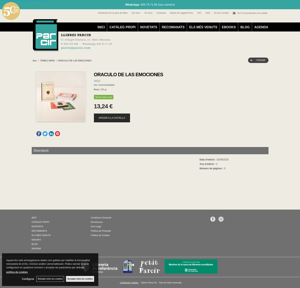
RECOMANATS (173, 27)
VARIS (97, 80)
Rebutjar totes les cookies (50, 279)
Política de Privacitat (101, 231)
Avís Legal (96, 226)
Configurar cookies (129, 282)
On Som (148, 13)
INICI (101, 27)
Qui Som (136, 13)
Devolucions (97, 222)
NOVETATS (148, 27)
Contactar (161, 13)
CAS (207, 13)
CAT (199, 13)
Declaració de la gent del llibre (113, 13)
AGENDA (261, 27)
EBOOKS (229, 27)
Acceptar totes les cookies (80, 279)
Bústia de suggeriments (181, 13)
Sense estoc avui (103, 97)
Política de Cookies (100, 235)
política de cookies (17, 272)
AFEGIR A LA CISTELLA (112, 118)
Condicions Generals (101, 217)
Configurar (28, 279)
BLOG (245, 27)
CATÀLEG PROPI (122, 27)
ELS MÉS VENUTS (203, 27)
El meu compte (221, 13)
